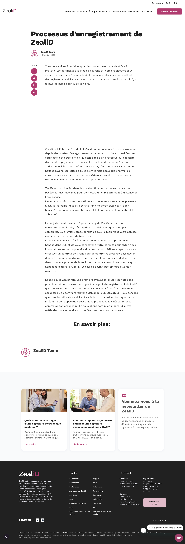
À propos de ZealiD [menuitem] (77, 491)
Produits (81, 11)
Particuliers (133, 11)
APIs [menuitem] (95, 483)
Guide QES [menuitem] (97, 499)
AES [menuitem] (95, 507)
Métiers (69, 11)
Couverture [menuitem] (97, 495)
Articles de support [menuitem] (77, 503)
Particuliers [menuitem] (74, 478)
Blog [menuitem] (71, 499)
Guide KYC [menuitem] (97, 503)
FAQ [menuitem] (71, 507)
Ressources (118, 11)
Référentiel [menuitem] (97, 487)
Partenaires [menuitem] (74, 487)
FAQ (168, 3)
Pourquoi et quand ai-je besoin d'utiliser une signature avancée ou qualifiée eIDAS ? (92, 424)
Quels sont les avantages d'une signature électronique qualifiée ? (42, 424)
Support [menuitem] (96, 478)
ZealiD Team (47, 52)
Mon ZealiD (147, 11)
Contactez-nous (169, 11)
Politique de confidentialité (56, 532)
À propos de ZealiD (98, 11)
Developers (157, 3)
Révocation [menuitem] (98, 491)
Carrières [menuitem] (73, 495)
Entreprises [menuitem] (74, 483)
